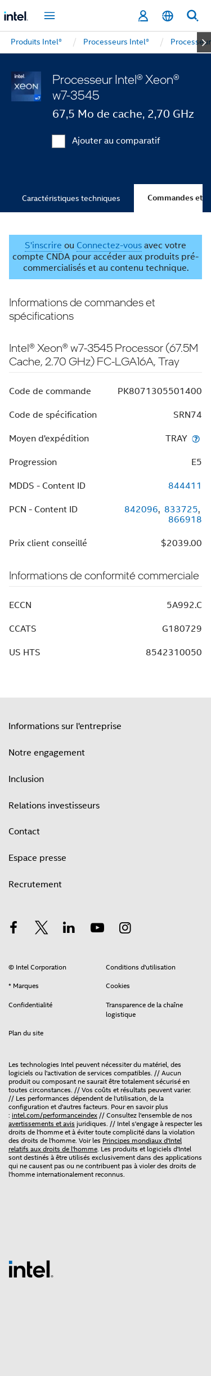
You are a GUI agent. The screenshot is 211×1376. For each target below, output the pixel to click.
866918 (185, 519)
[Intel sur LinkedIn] (69, 929)
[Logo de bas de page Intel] (30, 1268)
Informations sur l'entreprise (65, 726)
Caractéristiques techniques (71, 198)
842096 (141, 509)
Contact (24, 831)
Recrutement (35, 884)
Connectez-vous (109, 245)
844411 (185, 486)
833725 (181, 509)
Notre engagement (46, 752)
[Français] (167, 16)
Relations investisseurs (54, 805)
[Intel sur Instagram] (124, 929)
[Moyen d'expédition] (196, 438)
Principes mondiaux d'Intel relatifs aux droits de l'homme (95, 1144)
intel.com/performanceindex (54, 1115)
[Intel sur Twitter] (41, 929)
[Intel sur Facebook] (13, 929)
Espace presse (37, 858)
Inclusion (26, 779)
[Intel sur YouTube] (97, 929)
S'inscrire (43, 245)
